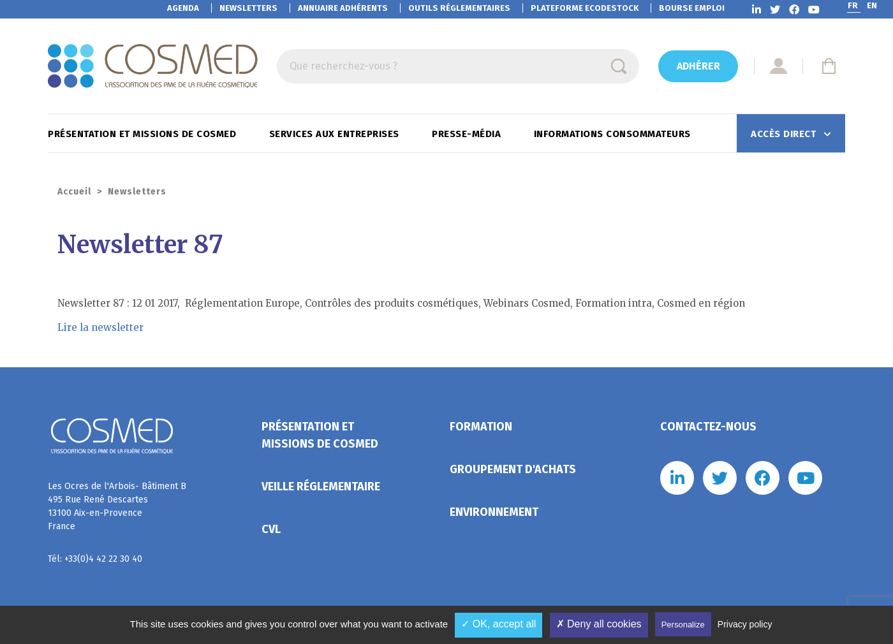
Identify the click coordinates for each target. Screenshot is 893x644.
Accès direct (785, 134)
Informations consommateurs (614, 134)
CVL (271, 529)
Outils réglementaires (459, 8)
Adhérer (698, 66)
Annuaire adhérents (343, 8)
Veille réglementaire (321, 486)
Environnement (494, 512)
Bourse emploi (692, 8)
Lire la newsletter (100, 327)
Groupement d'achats (513, 469)
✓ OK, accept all (498, 623)
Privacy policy (745, 624)
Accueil (74, 191)
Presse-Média (468, 134)
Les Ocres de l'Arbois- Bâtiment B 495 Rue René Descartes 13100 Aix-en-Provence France (117, 506)
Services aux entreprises (335, 134)
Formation (481, 427)
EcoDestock (584, 8)
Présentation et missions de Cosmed (143, 134)
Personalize (683, 624)
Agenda (183, 8)
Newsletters (248, 8)
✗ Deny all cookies (599, 623)
